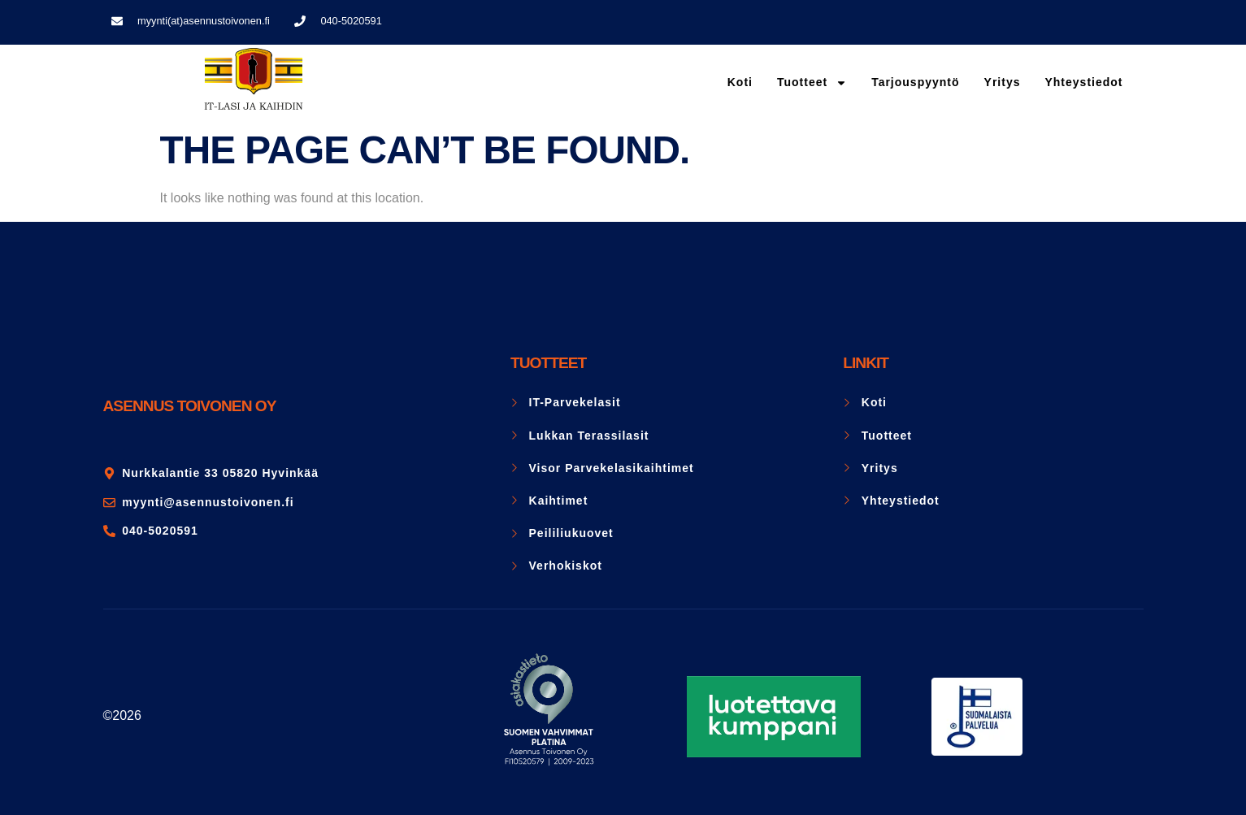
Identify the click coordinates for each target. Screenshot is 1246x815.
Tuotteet (812, 83)
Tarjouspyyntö (915, 82)
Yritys (1002, 82)
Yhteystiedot (1083, 82)
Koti (740, 82)
